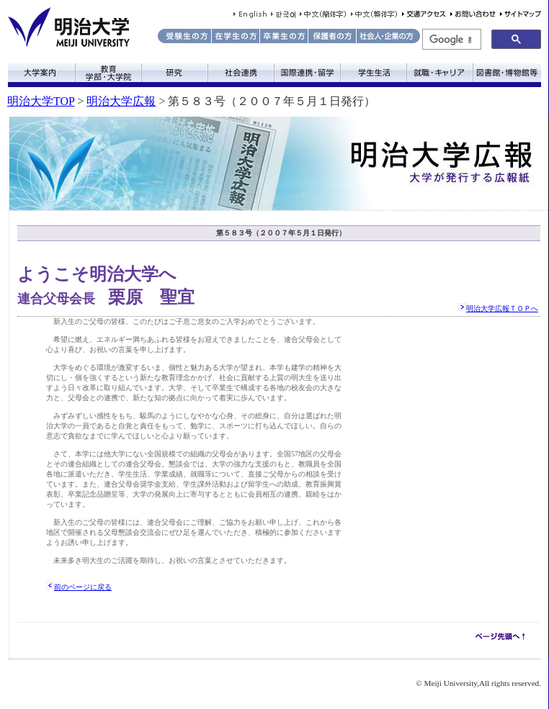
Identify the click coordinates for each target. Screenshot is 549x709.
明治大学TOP (40, 101)
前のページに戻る (83, 587)
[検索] (450, 39)
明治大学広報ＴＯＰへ (502, 308)
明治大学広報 (121, 101)
